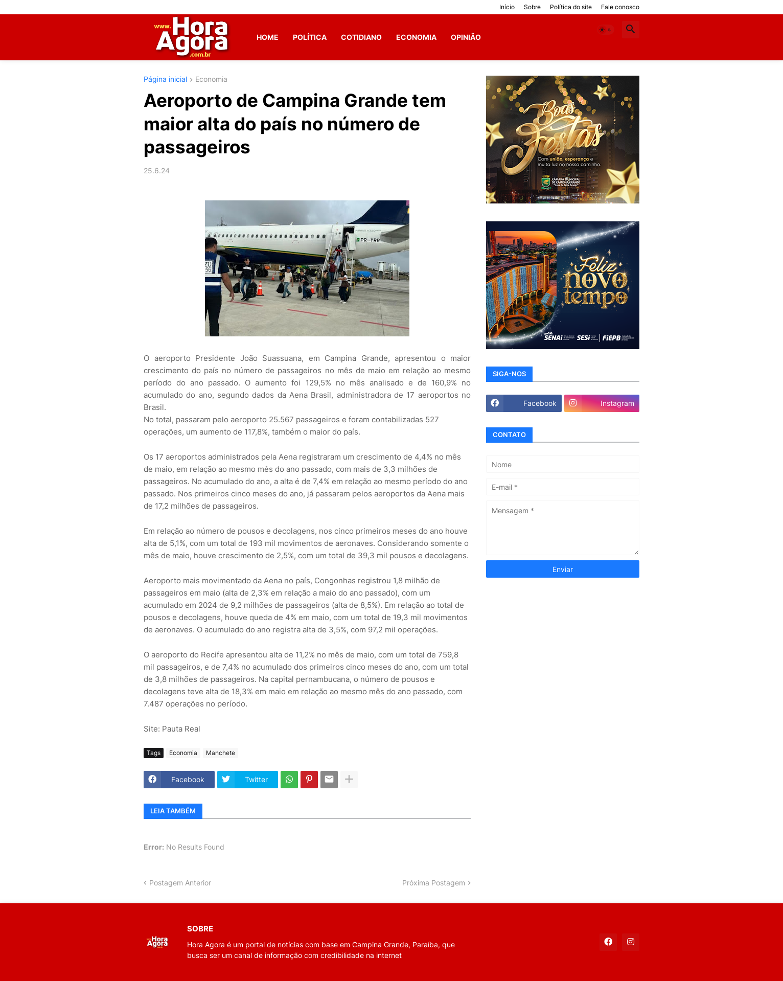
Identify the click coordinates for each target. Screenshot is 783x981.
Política (310, 37)
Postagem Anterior (180, 882)
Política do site (571, 7)
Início (507, 7)
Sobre (532, 7)
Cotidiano (361, 37)
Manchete (220, 753)
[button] (605, 30)
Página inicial (165, 79)
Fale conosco (620, 7)
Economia (416, 37)
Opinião (466, 37)
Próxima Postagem (433, 882)
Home (268, 37)
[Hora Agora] (193, 37)
